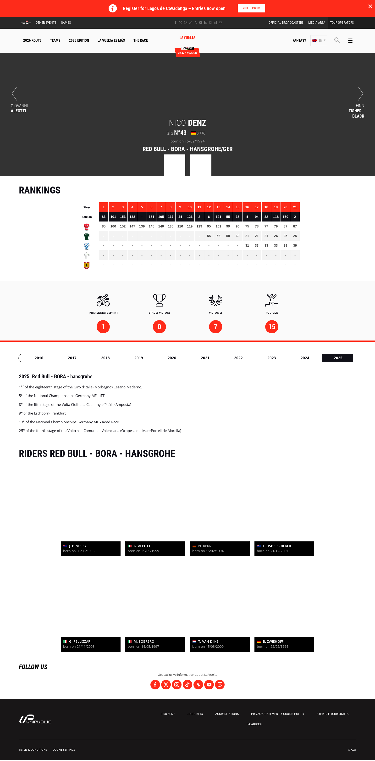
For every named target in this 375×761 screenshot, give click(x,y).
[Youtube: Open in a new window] (200, 22)
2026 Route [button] (32, 40)
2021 (250, 357)
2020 (217, 357)
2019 (184, 357)
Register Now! (251, 8)
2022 (284, 357)
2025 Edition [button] (79, 40)
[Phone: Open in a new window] (210, 22)
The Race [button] (140, 40)
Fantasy (299, 40)
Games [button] (66, 22)
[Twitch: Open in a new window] (205, 22)
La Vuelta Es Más (111, 40)
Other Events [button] (46, 22)
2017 (117, 357)
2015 (51, 357)
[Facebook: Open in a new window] (175, 22)
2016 (84, 357)
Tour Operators (342, 22)
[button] (318, 40)
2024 (350, 357)
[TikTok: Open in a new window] (190, 22)
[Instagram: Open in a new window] (185, 22)
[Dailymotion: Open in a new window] (215, 22)
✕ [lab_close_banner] (370, 6)
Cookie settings (64, 749)
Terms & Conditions (33, 749)
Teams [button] (55, 40)
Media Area (316, 22)
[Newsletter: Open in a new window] (220, 22)
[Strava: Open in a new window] (195, 22)
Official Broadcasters (286, 22)
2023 (317, 357)
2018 (151, 357)
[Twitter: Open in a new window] (180, 22)
